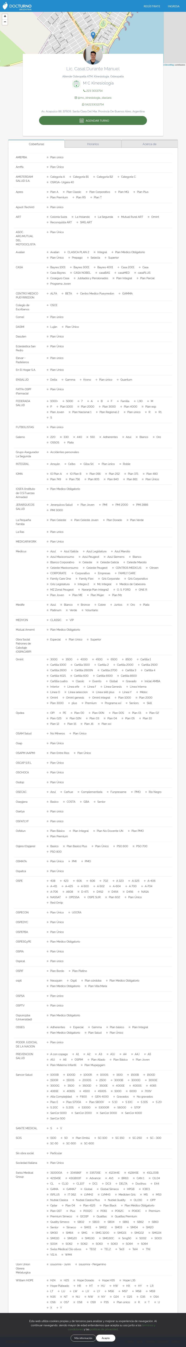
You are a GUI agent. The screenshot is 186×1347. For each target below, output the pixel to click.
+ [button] (5, 16)
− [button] (5, 22)
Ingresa (173, 6)
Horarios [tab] (93, 144)
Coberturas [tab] (36, 144)
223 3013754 (93, 91)
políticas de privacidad (104, 1328)
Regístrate (152, 6)
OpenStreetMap (167, 65)
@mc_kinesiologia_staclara (93, 97)
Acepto (111, 1337)
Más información (79, 1337)
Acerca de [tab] (149, 144)
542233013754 (93, 104)
